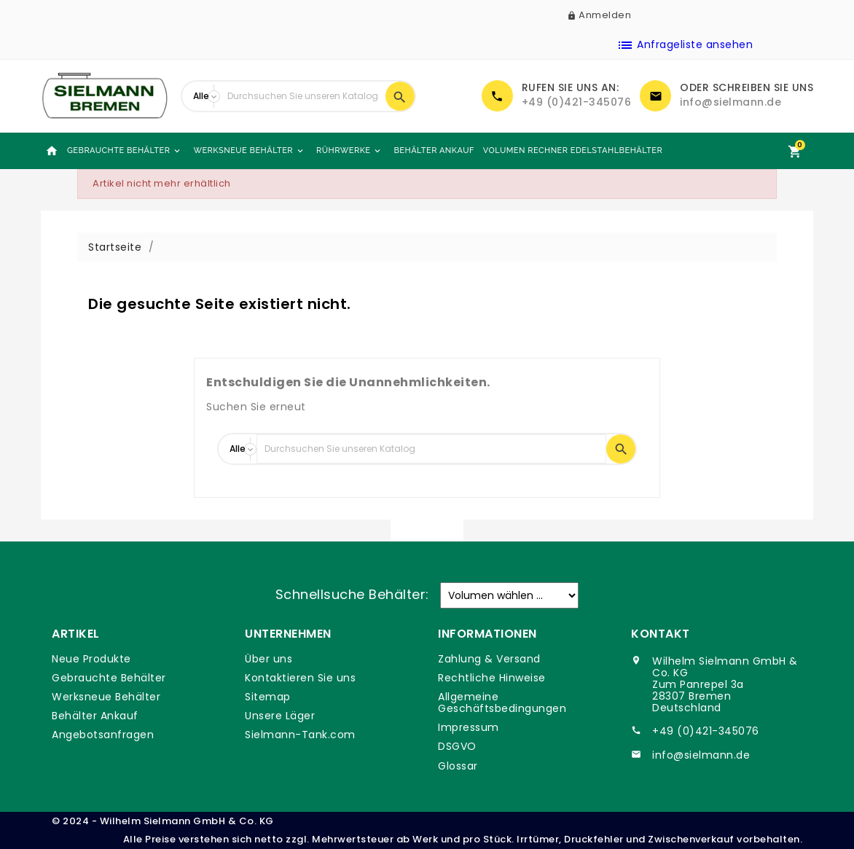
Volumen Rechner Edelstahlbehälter (572, 150)
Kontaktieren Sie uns (300, 677)
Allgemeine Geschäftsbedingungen (502, 702)
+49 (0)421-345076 (577, 102)
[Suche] (302, 96)
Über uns (268, 659)
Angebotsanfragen (103, 734)
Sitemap (268, 696)
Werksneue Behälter (249, 151)
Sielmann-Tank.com (300, 734)
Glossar (458, 766)
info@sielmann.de (730, 102)
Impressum (468, 727)
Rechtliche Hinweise (492, 677)
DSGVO (457, 746)
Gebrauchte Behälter (124, 151)
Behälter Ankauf (433, 150)
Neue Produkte (91, 659)
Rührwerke (349, 151)
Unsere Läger (280, 715)
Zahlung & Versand (489, 659)
